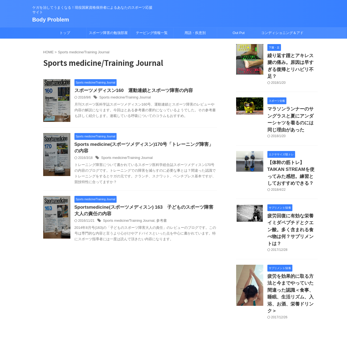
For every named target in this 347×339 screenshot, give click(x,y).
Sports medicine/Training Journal (123, 98)
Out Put (239, 33)
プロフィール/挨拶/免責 (187, 303)
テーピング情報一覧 (152, 33)
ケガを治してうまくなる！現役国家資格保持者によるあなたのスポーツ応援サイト (173, 314)
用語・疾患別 (195, 33)
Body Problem (50, 20)
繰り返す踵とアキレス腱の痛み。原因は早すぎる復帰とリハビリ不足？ (292, 61)
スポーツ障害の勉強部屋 (108, 33)
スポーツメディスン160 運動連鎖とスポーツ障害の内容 (130, 90)
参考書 (157, 223)
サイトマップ (152, 303)
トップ (65, 33)
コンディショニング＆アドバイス (282, 34)
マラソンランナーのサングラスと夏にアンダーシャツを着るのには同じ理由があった (292, 105)
